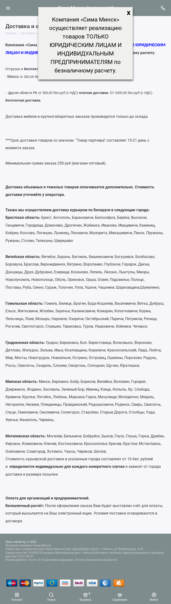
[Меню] (8, 8)
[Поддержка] (163, 8)
